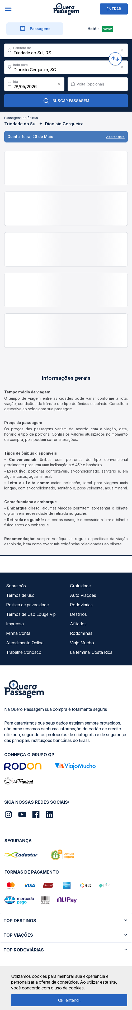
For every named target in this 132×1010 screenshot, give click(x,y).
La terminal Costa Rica (91, 652)
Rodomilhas (81, 633)
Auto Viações (83, 595)
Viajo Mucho (82, 642)
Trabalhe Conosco (23, 652)
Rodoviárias (81, 604)
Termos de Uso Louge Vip (31, 614)
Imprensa (15, 623)
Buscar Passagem (66, 101)
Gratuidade (80, 585)
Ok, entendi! (69, 1000)
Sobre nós (16, 585)
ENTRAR (113, 9)
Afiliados (78, 623)
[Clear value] (59, 84)
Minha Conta (18, 633)
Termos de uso (20, 595)
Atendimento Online (25, 642)
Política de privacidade (27, 604)
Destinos (78, 614)
